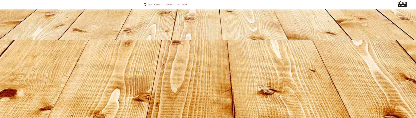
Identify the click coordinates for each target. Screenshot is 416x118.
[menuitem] (156, 4)
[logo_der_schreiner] (402, 5)
